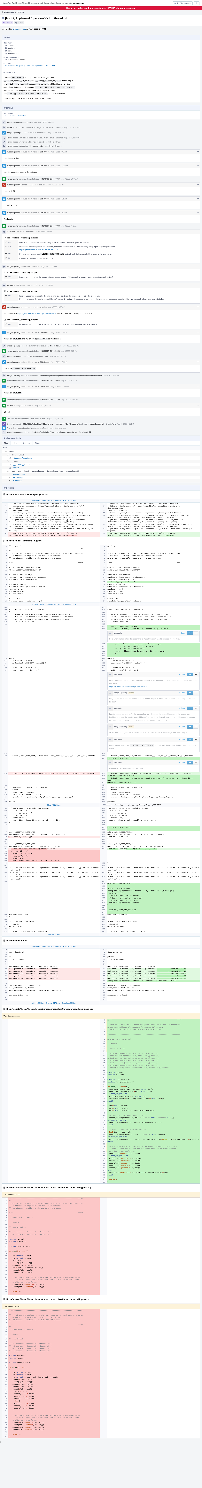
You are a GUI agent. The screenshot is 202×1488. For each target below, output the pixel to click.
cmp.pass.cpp (19, 474)
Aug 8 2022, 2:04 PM (59, 362)
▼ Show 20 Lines (69, 501)
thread (16, 468)
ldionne (11, 45)
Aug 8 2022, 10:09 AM (44, 285)
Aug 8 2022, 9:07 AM (49, 266)
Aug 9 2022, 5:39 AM (69, 381)
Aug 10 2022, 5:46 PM (69, 400)
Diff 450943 (45, 362)
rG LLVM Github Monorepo (15, 115)
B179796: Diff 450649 (51, 179)
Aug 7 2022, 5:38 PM (56, 185)
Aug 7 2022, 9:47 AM (46, 122)
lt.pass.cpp (17, 481)
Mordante (11, 48)
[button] (190, 633)
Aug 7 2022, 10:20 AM (59, 166)
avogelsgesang (19, 29)
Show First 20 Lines (39, 501)
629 (8, 258)
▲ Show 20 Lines (38, 604)
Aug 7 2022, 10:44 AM (69, 179)
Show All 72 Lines (54, 501)
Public (20, 23)
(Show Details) (56, 346)
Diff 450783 (45, 213)
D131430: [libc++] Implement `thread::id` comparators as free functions (71, 375)
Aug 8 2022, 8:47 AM (44, 232)
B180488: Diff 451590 (51, 400)
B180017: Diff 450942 (51, 351)
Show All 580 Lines (54, 604)
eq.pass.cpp (18, 477)
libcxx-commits (36, 146)
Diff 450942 (45, 332)
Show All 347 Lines (53, 1003)
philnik (10, 51)
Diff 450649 (45, 166)
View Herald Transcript (53, 127)
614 (8, 242)
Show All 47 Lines (54, 947)
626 (8, 246)
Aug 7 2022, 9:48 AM (72, 138)
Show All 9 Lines (54, 935)
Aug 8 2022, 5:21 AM (59, 199)
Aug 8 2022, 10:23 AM (56, 307)
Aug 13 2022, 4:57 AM (43, 406)
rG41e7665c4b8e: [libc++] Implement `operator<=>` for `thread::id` (31, 65)
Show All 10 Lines (53, 805)
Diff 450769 (45, 199)
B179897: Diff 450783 (51, 226)
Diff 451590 (45, 386)
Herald (9, 127)
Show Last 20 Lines (69, 1003)
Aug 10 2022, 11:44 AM (60, 387)
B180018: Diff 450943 (51, 381)
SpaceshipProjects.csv (22, 458)
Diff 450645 (45, 152)
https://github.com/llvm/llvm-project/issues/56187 (39, 250)
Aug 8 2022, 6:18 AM (59, 213)
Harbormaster (13, 179)
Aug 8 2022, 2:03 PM (58, 356)
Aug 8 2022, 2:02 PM (59, 333)
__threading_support (21, 464)
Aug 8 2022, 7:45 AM (69, 226)
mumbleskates (13, 54)
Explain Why (111, 424)
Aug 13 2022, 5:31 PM (125, 424)
